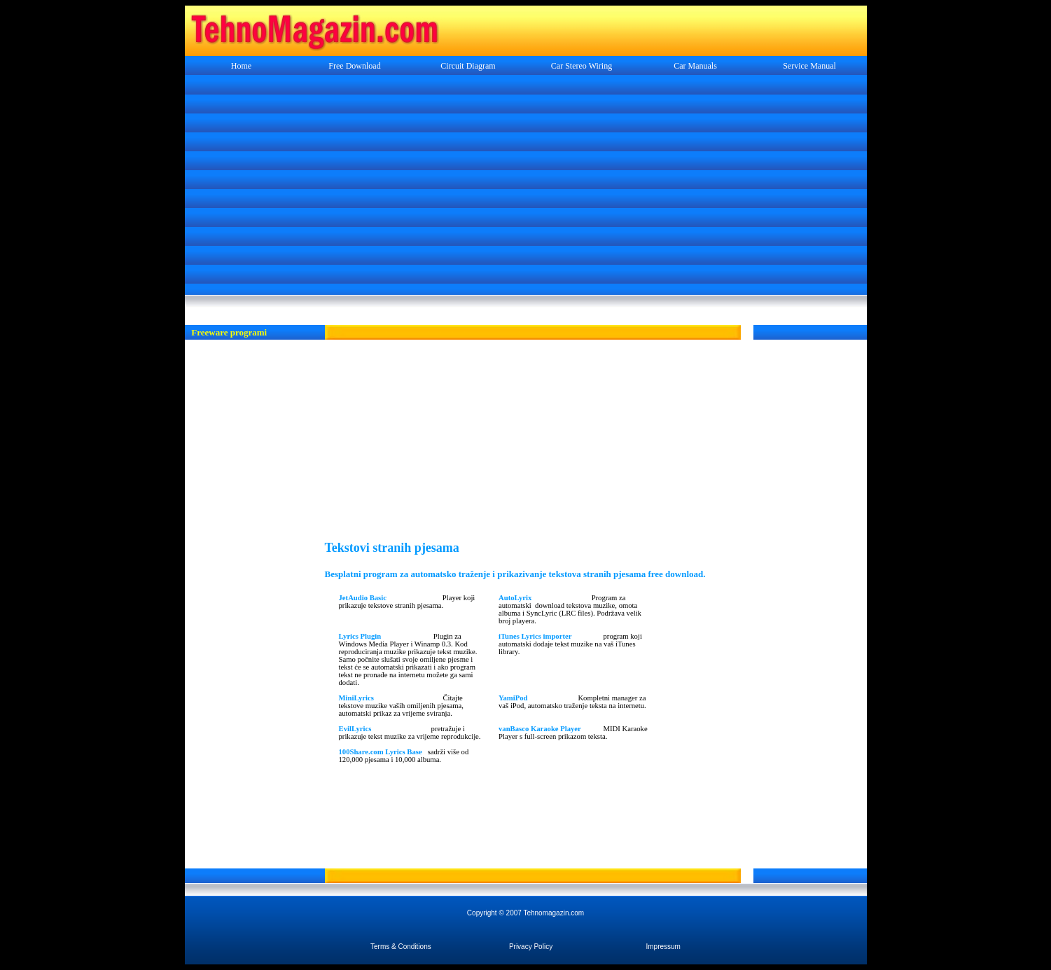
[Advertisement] (526, 186)
